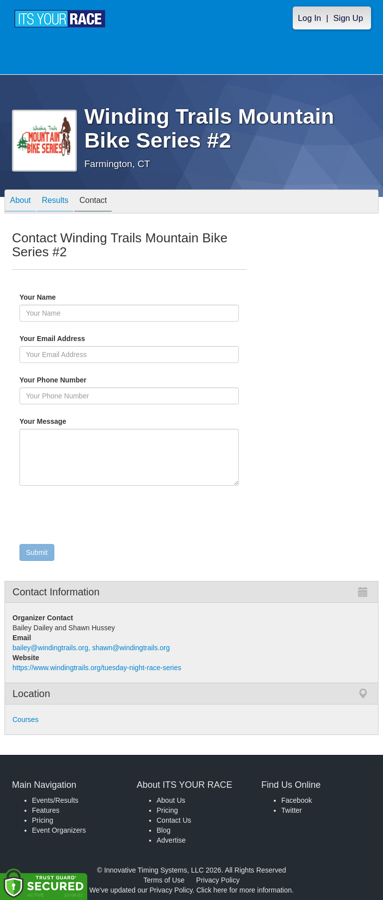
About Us (171, 800)
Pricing (42, 820)
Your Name (54, 297)
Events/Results (55, 800)
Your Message (59, 421)
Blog (164, 830)
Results (55, 202)
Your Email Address (91, 339)
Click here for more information (244, 890)
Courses (25, 719)
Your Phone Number (52, 380)
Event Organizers (59, 830)
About (20, 202)
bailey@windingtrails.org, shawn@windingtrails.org (91, 648)
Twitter (291, 810)
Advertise (171, 840)
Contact (93, 202)
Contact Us (174, 820)
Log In (309, 18)
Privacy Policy (217, 880)
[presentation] (95, 517)
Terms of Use (164, 880)
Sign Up (348, 18)
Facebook (296, 800)
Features (45, 810)
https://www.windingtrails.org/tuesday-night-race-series (96, 668)
